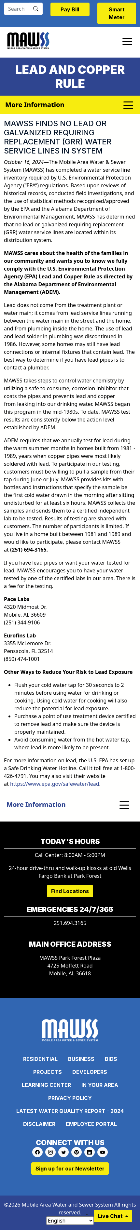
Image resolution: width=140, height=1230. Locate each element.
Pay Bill (70, 9)
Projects (47, 1072)
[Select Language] (70, 1220)
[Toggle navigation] (127, 41)
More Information (36, 804)
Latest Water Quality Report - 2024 (70, 1111)
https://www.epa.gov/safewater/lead (54, 783)
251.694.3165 (70, 923)
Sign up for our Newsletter (70, 1168)
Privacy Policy (70, 1098)
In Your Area (99, 1085)
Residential (40, 1059)
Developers (89, 1072)
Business (81, 1059)
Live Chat (111, 1216)
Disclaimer (39, 1124)
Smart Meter (117, 13)
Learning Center (46, 1085)
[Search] (16, 9)
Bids (111, 1059)
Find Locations (70, 891)
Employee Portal (91, 1124)
